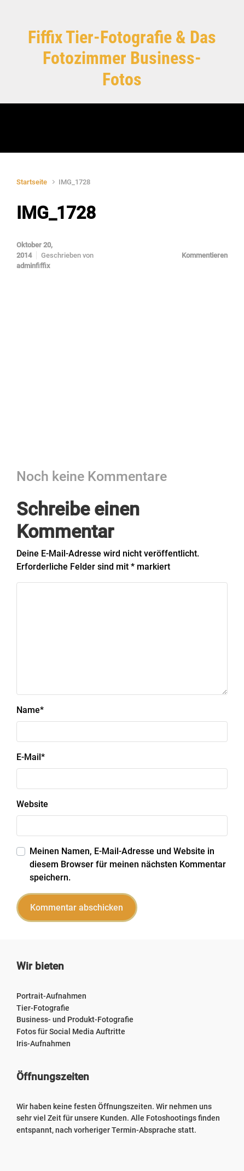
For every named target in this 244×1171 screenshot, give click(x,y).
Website (32, 804)
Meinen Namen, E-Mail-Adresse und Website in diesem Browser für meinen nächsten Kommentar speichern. (128, 864)
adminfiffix (33, 266)
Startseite (31, 182)
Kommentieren (205, 255)
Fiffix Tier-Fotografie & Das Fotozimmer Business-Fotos (122, 58)
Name (30, 710)
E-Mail (30, 757)
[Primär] (122, 128)
